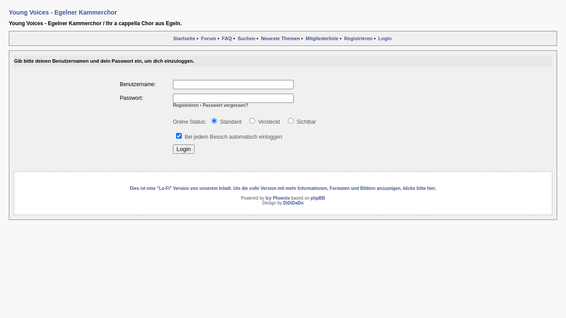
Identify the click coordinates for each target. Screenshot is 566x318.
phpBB (318, 198)
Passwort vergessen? (225, 105)
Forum (208, 38)
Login (385, 38)
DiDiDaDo (293, 203)
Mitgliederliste (322, 38)
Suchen (247, 38)
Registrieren (358, 38)
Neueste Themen (280, 38)
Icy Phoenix (277, 198)
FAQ (227, 38)
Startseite (184, 38)
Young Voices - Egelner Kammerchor (63, 12)
